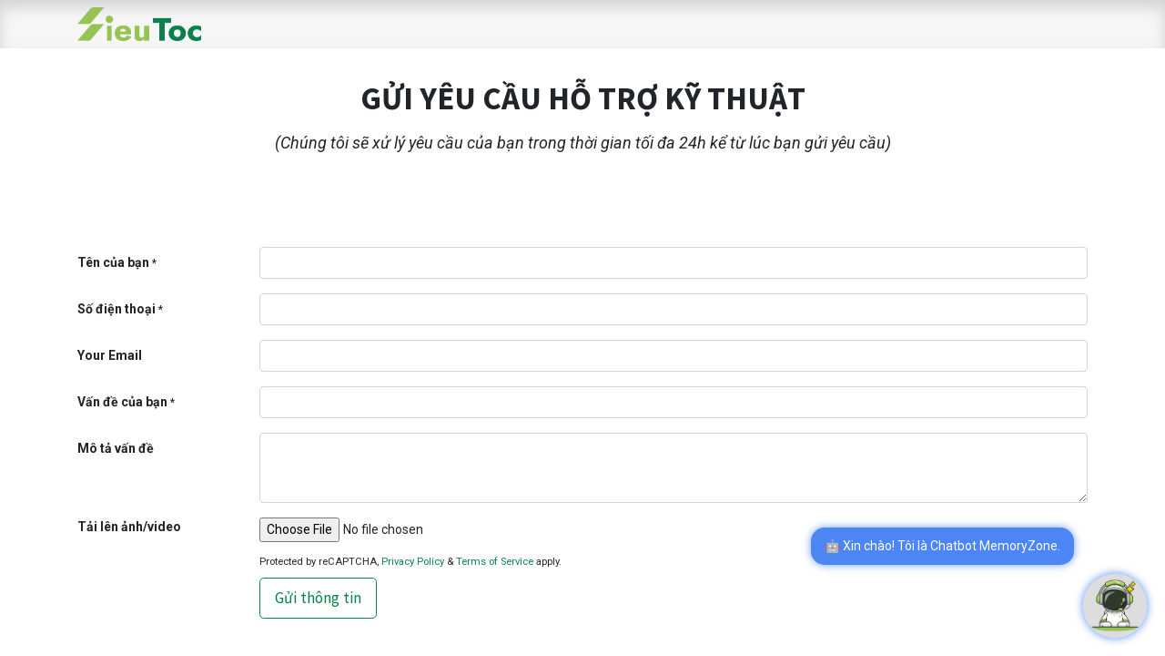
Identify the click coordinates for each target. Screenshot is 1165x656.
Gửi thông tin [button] (318, 598)
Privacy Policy (412, 562)
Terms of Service (494, 562)
